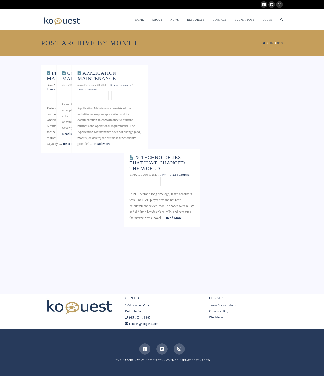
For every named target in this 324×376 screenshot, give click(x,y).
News (140, 360)
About (129, 360)
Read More (71, 143)
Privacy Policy (218, 311)
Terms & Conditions (222, 305)
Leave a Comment (57, 88)
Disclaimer (216, 317)
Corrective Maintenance (115, 75)
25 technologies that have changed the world (157, 163)
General (83, 84)
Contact (172, 360)
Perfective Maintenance (66, 75)
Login (206, 360)
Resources (193, 84)
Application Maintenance (164, 75)
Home (117, 360)
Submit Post (190, 360)
